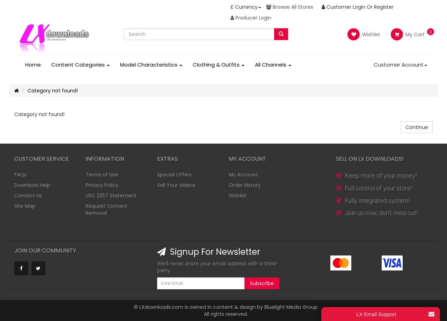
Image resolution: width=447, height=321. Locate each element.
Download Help (32, 185)
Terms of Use (102, 174)
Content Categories (80, 64)
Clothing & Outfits (218, 64)
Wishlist (363, 34)
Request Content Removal (106, 209)
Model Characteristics (151, 64)
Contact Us (28, 195)
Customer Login (343, 6)
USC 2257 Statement (111, 195)
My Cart (408, 34)
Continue (416, 127)
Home (33, 64)
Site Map (24, 205)
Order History (245, 185)
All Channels (273, 64)
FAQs (20, 174)
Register (384, 6)
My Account (243, 174)
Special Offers (174, 174)
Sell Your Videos (176, 185)
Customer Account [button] (400, 64)
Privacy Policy (102, 185)
